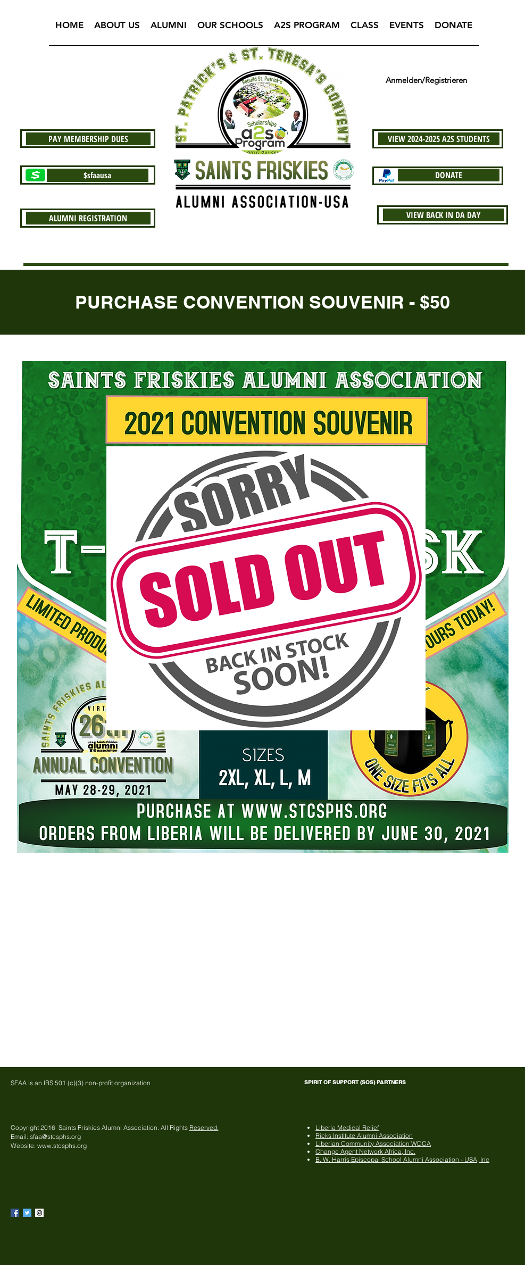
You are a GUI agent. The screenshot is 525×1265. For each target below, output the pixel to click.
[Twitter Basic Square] (27, 1213)
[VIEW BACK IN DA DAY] (443, 215)
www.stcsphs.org (62, 1146)
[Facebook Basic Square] (15, 1213)
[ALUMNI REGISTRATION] (88, 218)
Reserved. (204, 1127)
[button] (117, 28)
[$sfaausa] (97, 175)
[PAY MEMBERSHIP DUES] (88, 138)
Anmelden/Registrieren (426, 80)
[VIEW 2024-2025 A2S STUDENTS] (438, 138)
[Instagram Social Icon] (39, 1213)
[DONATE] (448, 175)
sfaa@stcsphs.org (55, 1137)
